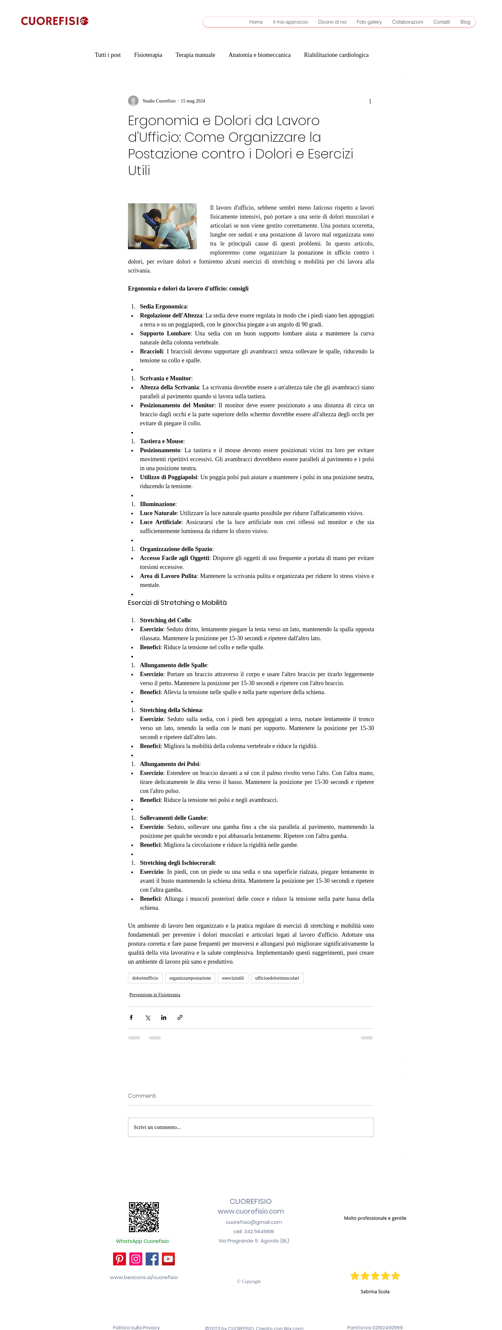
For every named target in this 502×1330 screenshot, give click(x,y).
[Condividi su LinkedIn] (164, 1017)
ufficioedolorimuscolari (277, 978)
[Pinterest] (119, 1258)
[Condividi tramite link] (180, 1017)
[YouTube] (168, 1258)
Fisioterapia (148, 55)
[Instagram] (135, 1258)
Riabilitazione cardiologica (336, 55)
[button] (375, 1253)
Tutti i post (108, 55)
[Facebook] (152, 1258)
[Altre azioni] (370, 101)
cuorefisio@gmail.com (254, 1222)
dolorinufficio (145, 978)
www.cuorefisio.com (251, 1211)
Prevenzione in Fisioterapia (154, 994)
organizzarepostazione (190, 978)
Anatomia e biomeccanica (260, 55)
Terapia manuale (195, 55)
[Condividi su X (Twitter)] (147, 1017)
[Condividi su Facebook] (131, 1017)
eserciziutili (233, 978)
